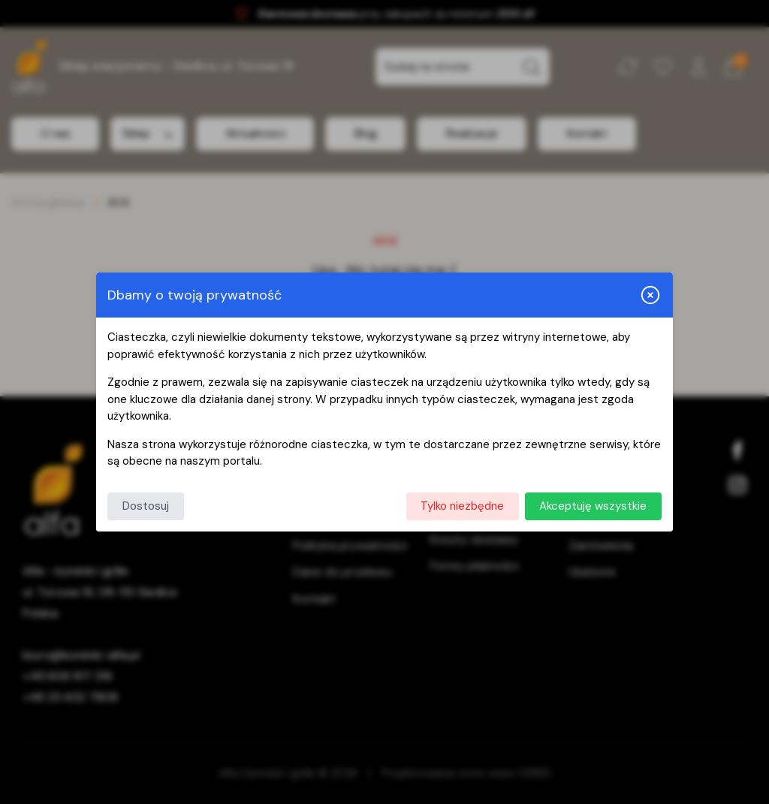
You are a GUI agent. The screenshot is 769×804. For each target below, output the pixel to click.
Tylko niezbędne (462, 505)
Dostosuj (145, 505)
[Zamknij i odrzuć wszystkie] (650, 295)
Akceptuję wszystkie (593, 505)
